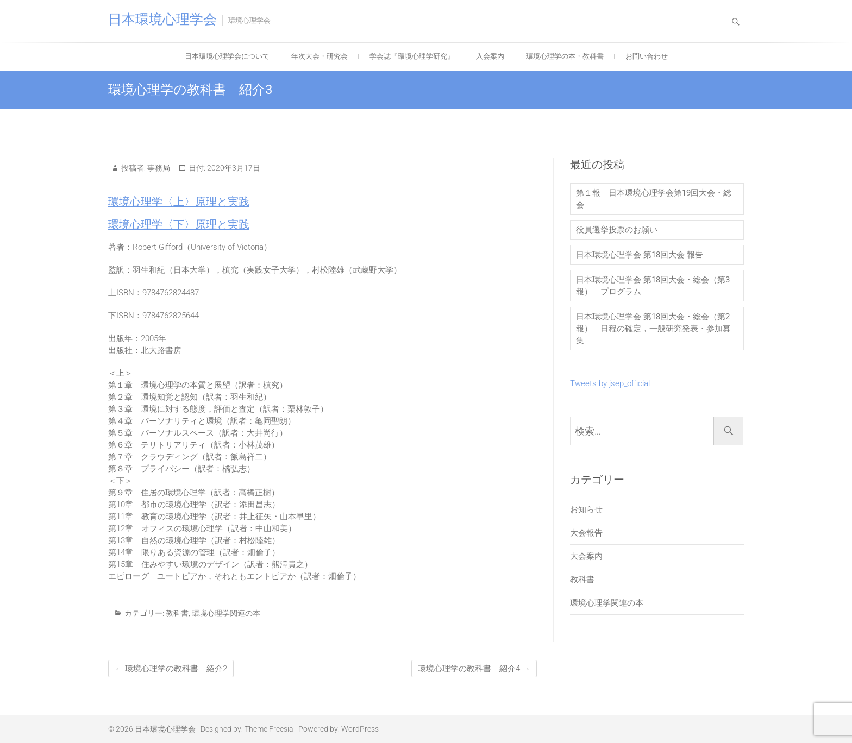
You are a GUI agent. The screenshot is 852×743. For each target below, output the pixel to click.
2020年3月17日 (232, 167)
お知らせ (586, 509)
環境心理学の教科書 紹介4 (474, 668)
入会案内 (490, 56)
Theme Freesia (269, 729)
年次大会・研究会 (319, 56)
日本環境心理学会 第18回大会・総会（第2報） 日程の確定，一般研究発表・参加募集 (653, 328)
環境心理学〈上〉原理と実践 (178, 201)
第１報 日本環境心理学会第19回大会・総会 (653, 199)
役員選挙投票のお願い (616, 230)
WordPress (360, 729)
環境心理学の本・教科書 (565, 56)
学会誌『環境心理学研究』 (411, 56)
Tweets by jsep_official (610, 383)
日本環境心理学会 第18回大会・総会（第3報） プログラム (653, 286)
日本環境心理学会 (162, 19)
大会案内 (586, 556)
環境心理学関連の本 (226, 613)
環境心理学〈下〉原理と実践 (178, 224)
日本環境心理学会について (227, 56)
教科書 (177, 613)
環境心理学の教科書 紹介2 (171, 668)
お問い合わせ (646, 56)
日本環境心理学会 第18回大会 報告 (639, 255)
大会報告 (586, 533)
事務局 (158, 167)
